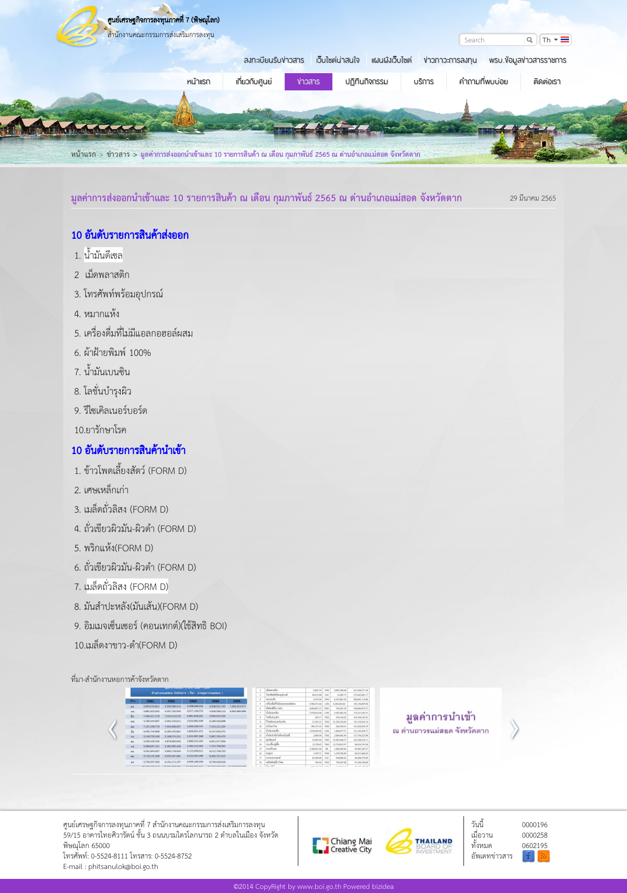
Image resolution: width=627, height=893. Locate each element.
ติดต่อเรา (547, 81)
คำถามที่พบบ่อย (483, 81)
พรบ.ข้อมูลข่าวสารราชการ (527, 60)
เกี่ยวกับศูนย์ (254, 81)
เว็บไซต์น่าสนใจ (337, 60)
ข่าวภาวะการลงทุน (450, 60)
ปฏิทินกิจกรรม (366, 81)
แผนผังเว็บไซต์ (391, 60)
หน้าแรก (198, 81)
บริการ (424, 81)
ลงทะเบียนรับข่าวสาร (274, 60)
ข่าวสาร (308, 81)
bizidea (383, 885)
